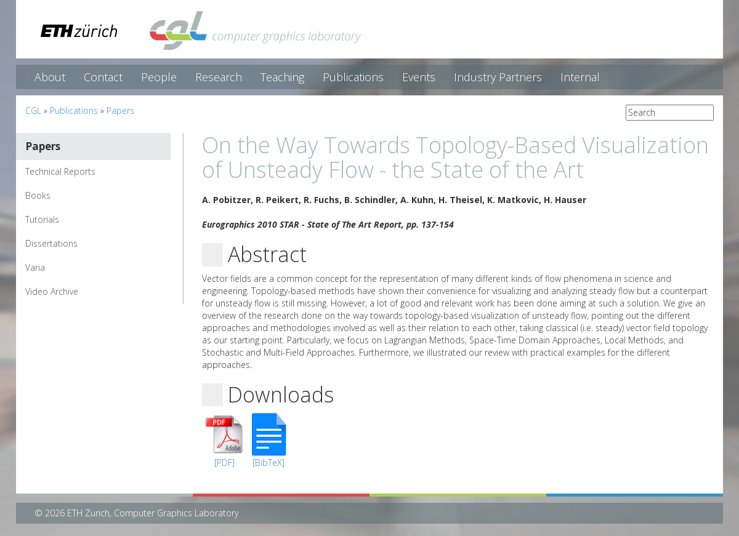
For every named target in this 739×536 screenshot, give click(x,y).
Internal (580, 77)
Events (418, 77)
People (159, 77)
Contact (103, 77)
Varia (35, 267)
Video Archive (51, 291)
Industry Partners (498, 77)
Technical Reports (60, 171)
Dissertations (51, 243)
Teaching (282, 77)
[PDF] (224, 462)
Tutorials (42, 219)
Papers (120, 110)
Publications (353, 77)
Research (218, 77)
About (49, 77)
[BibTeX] (268, 462)
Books (37, 195)
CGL (33, 110)
